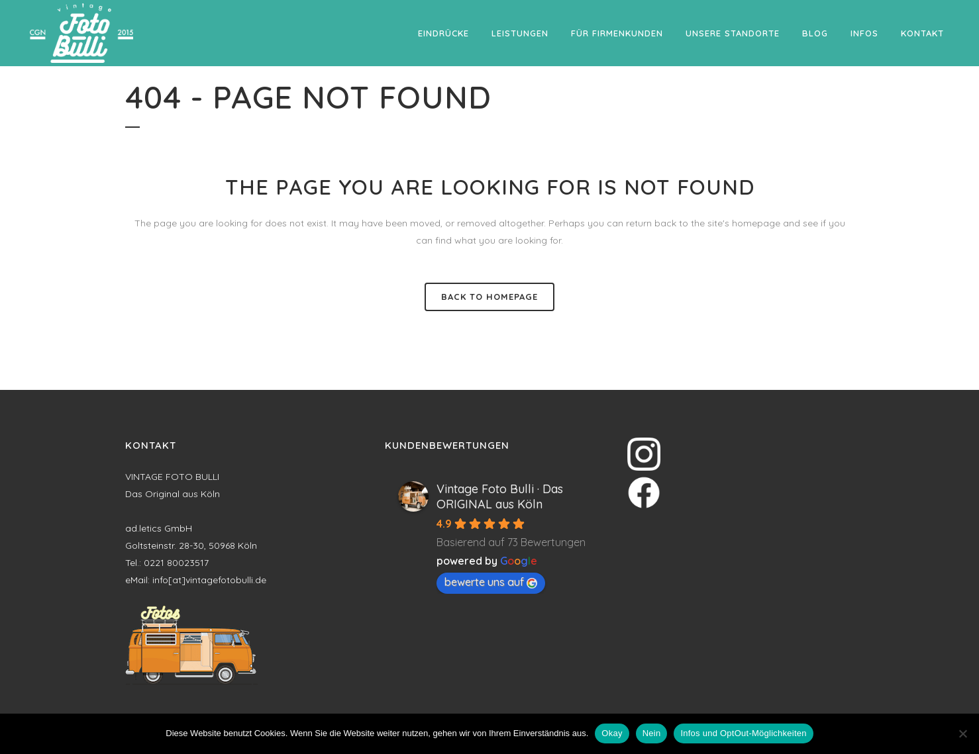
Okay (611, 733)
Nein (652, 733)
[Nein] (962, 733)
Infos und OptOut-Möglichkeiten (743, 733)
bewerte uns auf (490, 582)
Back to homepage (489, 296)
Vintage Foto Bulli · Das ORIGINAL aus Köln (500, 496)
